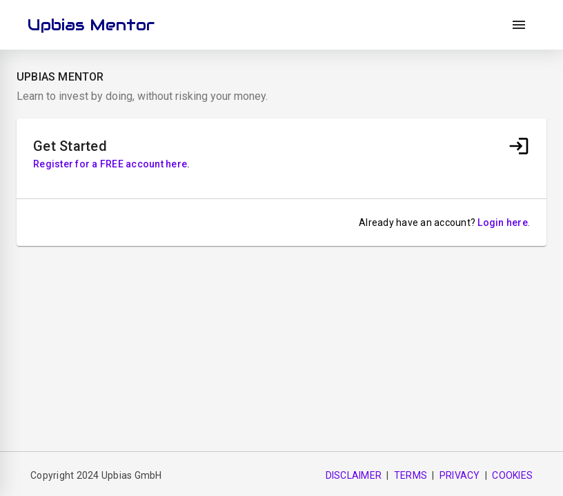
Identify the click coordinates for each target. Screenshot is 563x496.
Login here (502, 222)
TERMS (410, 475)
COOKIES (512, 475)
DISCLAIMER (354, 475)
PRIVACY (459, 475)
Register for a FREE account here (110, 163)
